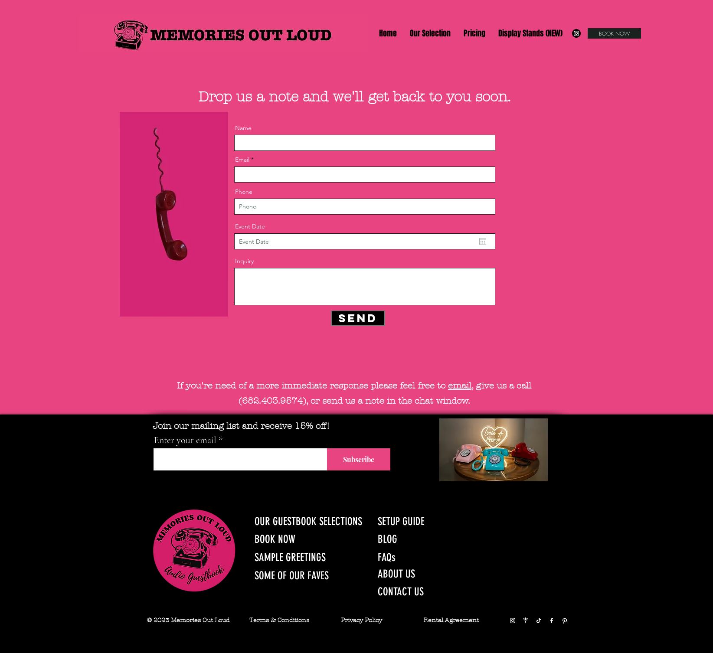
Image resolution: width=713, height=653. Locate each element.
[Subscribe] (358, 459)
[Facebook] (551, 620)
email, (460, 386)
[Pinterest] (564, 620)
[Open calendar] (482, 241)
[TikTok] (538, 620)
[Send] (358, 318)
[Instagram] (576, 33)
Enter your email (185, 440)
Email (242, 160)
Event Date (250, 226)
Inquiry (244, 261)
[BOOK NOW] (614, 33)
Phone (243, 192)
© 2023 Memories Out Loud (188, 620)
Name (243, 128)
